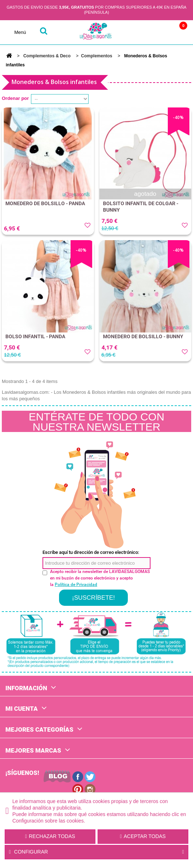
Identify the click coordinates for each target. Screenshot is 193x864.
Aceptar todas (143, 836)
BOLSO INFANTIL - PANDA (35, 336)
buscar (43, 32)
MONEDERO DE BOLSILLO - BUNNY (143, 336)
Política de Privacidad (76, 584)
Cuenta (147, 32)
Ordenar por (15, 98)
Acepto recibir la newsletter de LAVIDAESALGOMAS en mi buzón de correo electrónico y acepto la (100, 578)
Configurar (96, 852)
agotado (145, 193)
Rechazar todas (50, 836)
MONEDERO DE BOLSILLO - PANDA (45, 203)
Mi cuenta (21, 708)
